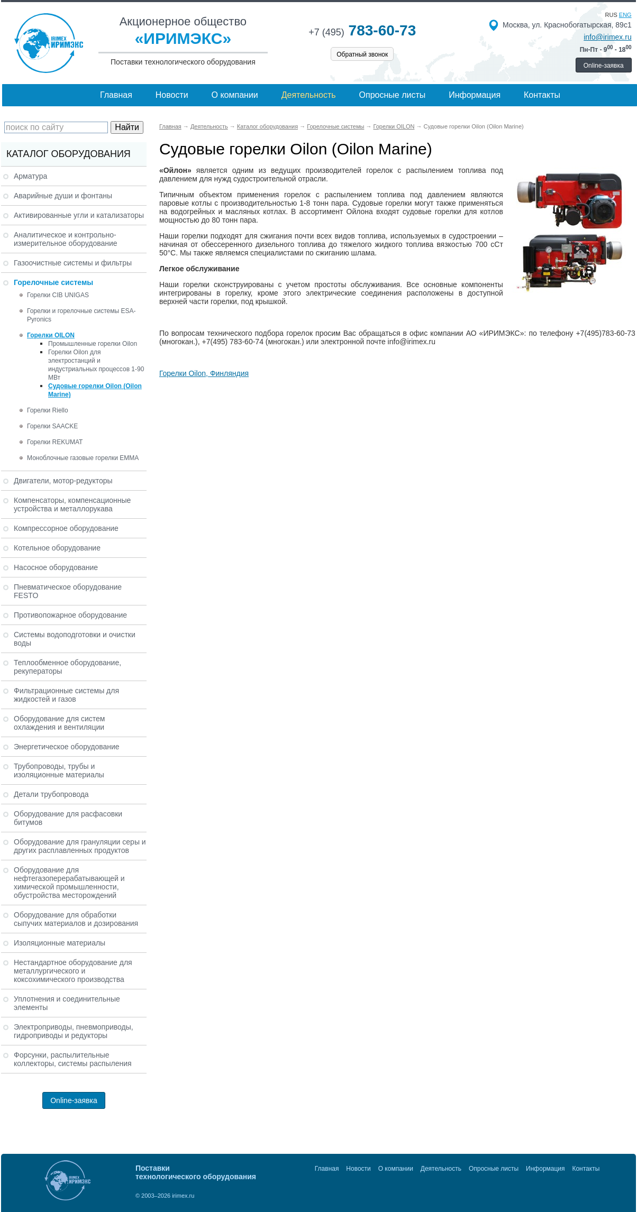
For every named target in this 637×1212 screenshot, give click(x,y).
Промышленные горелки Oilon (92, 343)
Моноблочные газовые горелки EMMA (83, 458)
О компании (235, 94)
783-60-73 (362, 30)
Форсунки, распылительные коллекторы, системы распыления (73, 1059)
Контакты (542, 94)
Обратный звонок (362, 54)
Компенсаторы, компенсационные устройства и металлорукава (72, 504)
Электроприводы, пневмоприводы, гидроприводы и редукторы (73, 1031)
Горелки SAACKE (52, 426)
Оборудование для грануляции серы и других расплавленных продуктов (80, 846)
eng (625, 15)
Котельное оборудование (57, 548)
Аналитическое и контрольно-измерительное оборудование (65, 239)
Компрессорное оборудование (66, 528)
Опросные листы (392, 94)
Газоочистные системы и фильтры (73, 263)
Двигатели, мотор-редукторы (63, 480)
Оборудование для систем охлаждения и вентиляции (59, 722)
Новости (172, 94)
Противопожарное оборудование (70, 615)
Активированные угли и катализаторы (79, 215)
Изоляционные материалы (59, 943)
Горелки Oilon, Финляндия (204, 373)
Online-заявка (604, 65)
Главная (116, 94)
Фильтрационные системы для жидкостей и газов (66, 694)
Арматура (30, 176)
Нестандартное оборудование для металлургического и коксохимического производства (73, 971)
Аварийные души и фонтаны (63, 195)
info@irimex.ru (607, 37)
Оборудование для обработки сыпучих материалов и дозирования (76, 919)
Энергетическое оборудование (67, 746)
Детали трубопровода (51, 794)
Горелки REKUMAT (55, 442)
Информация (475, 94)
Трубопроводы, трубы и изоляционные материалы (59, 770)
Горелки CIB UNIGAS (58, 295)
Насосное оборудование (56, 567)
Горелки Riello (47, 410)
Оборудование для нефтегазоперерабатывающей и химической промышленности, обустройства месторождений (69, 882)
